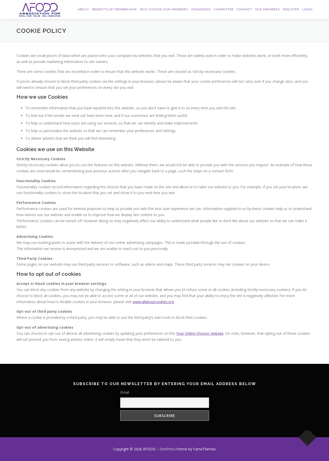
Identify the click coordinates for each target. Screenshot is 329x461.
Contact (244, 9)
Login (307, 9)
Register (291, 9)
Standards (201, 9)
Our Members (267, 9)
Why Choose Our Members (164, 9)
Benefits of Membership (114, 9)
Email (124, 392)
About (83, 9)
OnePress (168, 449)
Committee (224, 9)
